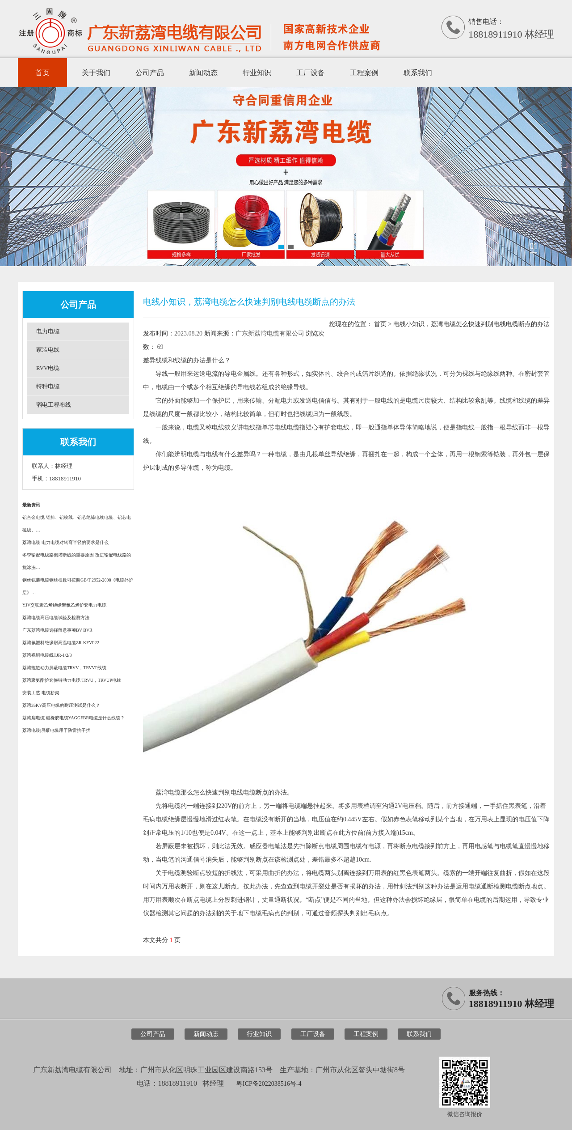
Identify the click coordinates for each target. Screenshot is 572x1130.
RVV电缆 (47, 368)
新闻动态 (203, 72)
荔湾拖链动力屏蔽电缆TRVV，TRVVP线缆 (64, 667)
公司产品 (149, 72)
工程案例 (364, 72)
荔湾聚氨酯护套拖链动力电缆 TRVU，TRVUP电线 (71, 680)
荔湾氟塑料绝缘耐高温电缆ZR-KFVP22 (60, 642)
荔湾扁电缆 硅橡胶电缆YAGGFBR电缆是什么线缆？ (73, 717)
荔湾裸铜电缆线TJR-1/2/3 (47, 655)
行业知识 (257, 72)
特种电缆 (47, 386)
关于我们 (96, 72)
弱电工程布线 (53, 404)
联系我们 (418, 72)
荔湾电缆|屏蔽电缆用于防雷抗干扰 (56, 730)
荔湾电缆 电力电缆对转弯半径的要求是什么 (65, 542)
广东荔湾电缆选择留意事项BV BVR (57, 630)
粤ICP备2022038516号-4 (268, 1083)
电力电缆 (47, 331)
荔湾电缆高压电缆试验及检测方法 (55, 617)
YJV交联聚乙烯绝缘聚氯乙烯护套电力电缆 (64, 605)
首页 (42, 72)
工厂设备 (310, 72)
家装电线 (47, 349)
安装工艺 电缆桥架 (40, 692)
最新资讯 (31, 504)
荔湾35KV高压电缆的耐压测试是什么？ (61, 705)
